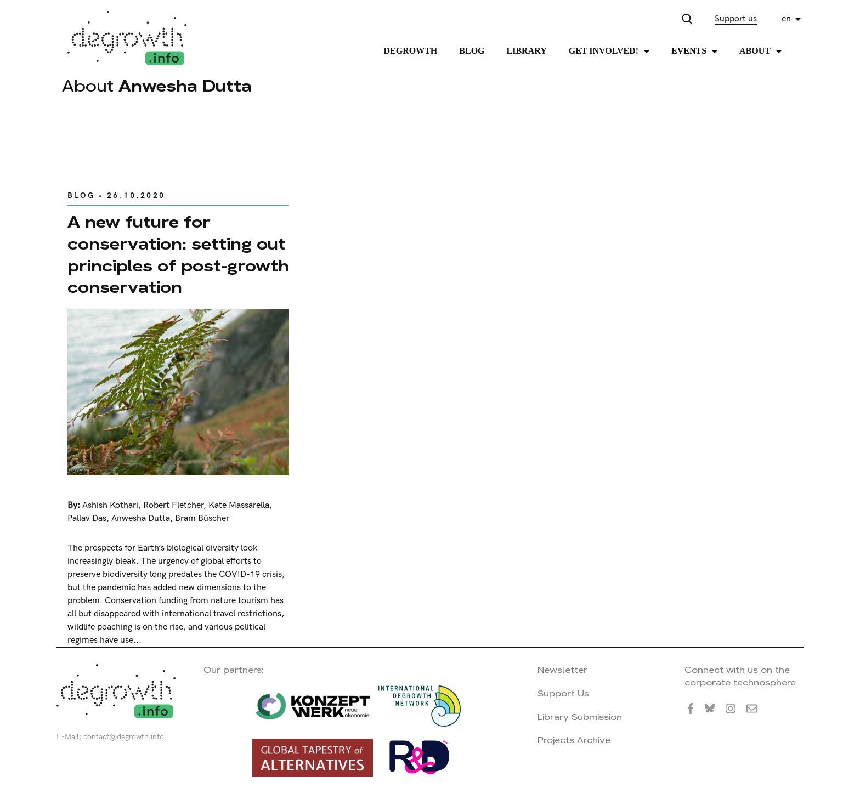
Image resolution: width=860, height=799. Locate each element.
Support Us (563, 693)
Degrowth (411, 50)
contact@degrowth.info (123, 736)
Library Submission (580, 717)
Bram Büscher (202, 518)
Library (527, 50)
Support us (736, 19)
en (786, 19)
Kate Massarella (238, 505)
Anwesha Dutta (140, 518)
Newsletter (562, 670)
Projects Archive (574, 740)
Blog (471, 50)
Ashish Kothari (110, 505)
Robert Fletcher (173, 505)
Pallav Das (86, 518)
